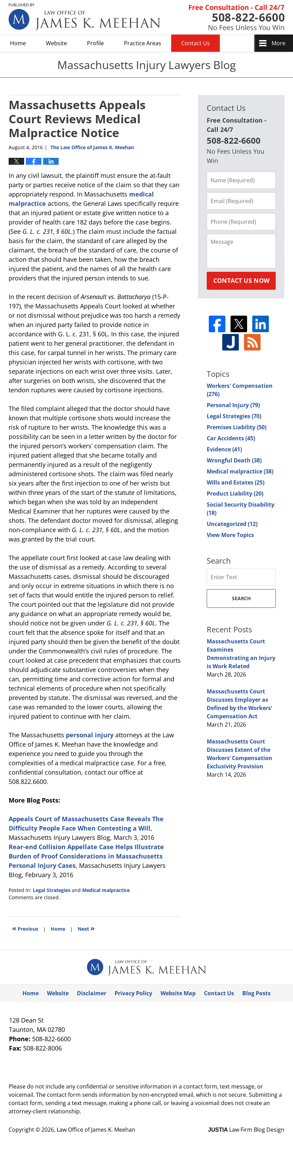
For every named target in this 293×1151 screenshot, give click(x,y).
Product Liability (235, 493)
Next (86, 928)
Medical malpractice (106, 890)
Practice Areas (142, 43)
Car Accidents (231, 438)
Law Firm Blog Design (246, 1129)
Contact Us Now (241, 280)
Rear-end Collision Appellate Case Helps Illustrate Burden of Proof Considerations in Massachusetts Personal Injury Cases (86, 856)
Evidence (224, 449)
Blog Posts (256, 993)
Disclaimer (91, 993)
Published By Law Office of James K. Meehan (236, 17)
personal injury (90, 735)
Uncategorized (232, 524)
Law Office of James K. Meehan (96, 1129)
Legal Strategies (51, 890)
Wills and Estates (235, 482)
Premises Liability (236, 427)
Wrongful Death (234, 460)
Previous (25, 928)
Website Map (178, 993)
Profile (95, 43)
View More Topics (230, 535)
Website (56, 43)
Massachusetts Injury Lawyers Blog (84, 17)
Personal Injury (233, 405)
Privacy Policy (133, 993)
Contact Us (195, 43)
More (278, 43)
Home (18, 43)
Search (241, 598)
